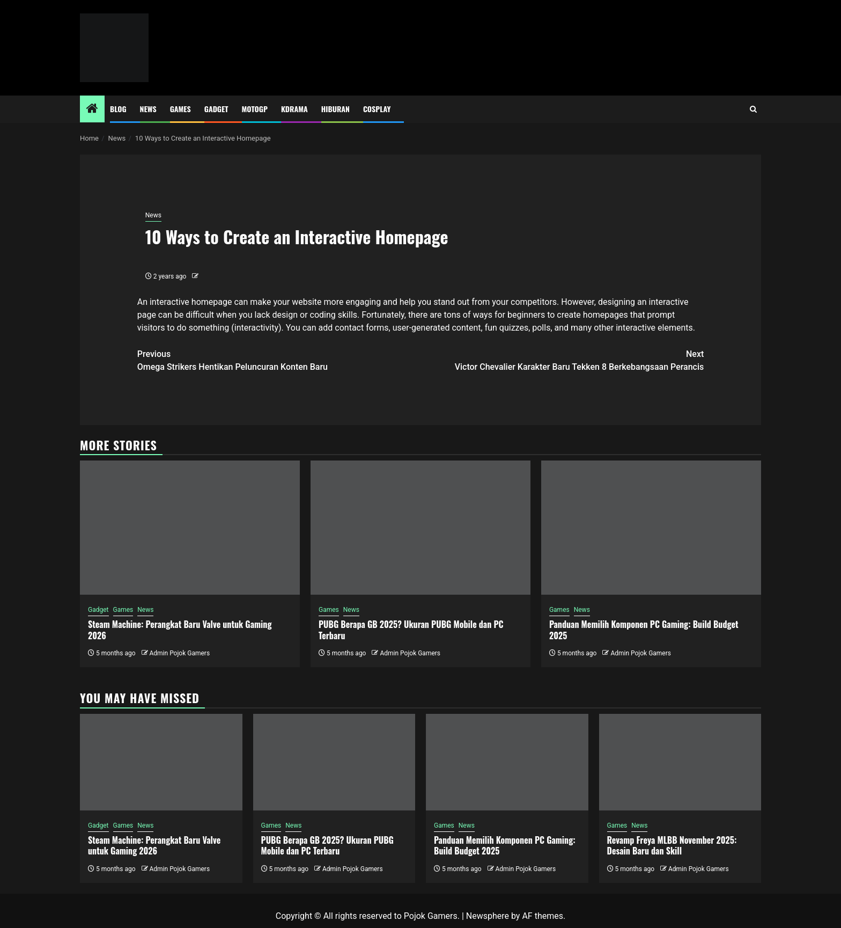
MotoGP (255, 108)
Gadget (216, 108)
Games (180, 108)
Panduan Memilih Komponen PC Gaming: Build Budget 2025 (644, 630)
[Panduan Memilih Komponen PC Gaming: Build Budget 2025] (651, 528)
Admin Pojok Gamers (179, 653)
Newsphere (487, 916)
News (148, 108)
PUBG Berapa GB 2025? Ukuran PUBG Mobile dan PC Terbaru (411, 630)
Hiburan (335, 108)
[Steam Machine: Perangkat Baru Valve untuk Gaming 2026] (190, 528)
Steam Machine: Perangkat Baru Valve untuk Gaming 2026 (179, 630)
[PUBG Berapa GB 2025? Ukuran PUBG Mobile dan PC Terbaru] (420, 528)
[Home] (92, 109)
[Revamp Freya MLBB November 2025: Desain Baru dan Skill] (680, 762)
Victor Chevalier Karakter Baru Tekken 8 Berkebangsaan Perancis (562, 360)
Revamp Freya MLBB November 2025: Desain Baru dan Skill (672, 846)
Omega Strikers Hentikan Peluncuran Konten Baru (278, 360)
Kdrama (294, 108)
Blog (118, 108)
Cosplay (376, 108)
